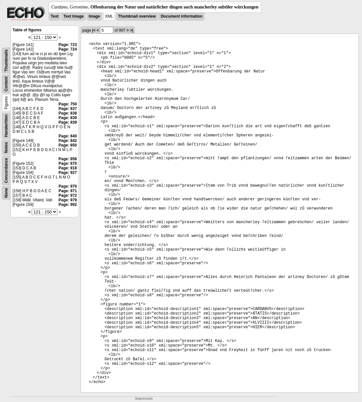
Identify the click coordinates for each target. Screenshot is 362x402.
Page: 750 (67, 104)
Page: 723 (67, 44)
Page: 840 (67, 136)
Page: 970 (67, 186)
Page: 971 (67, 191)
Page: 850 (67, 145)
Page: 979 (67, 200)
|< (93, 30)
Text (54, 16)
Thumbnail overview (137, 16)
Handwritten (6, 126)
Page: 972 (67, 195)
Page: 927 (67, 172)
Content (6, 84)
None (6, 193)
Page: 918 (67, 168)
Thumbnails (6, 60)
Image (94, 16)
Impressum (143, 398)
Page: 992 (67, 204)
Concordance (6, 170)
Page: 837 (67, 108)
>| (131, 30)
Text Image (73, 16)
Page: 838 (67, 113)
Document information (181, 16)
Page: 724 (67, 49)
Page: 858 (67, 159)
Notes (6, 147)
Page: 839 (67, 118)
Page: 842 (67, 140)
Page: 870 (67, 163)
